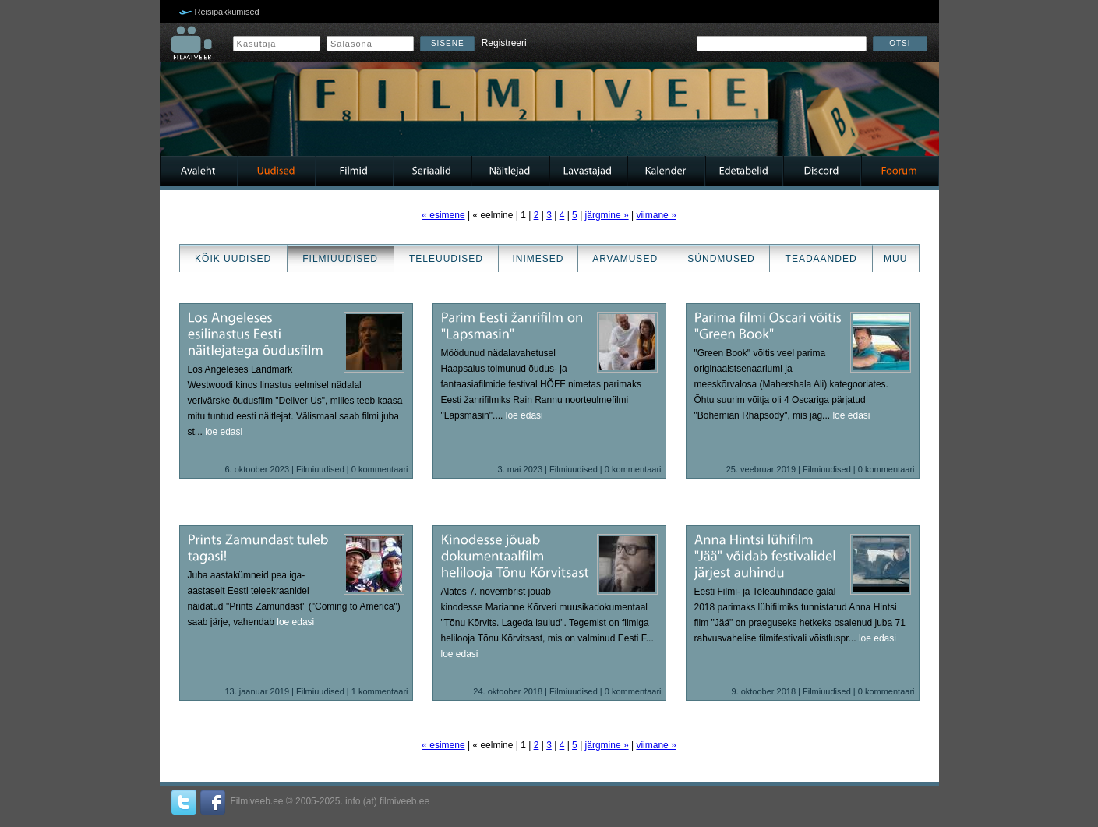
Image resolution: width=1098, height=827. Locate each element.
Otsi (899, 43)
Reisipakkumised (227, 11)
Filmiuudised (340, 258)
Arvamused (625, 258)
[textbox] (782, 43)
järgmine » (607, 215)
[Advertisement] (47, 414)
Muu (895, 258)
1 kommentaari (379, 691)
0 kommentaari (379, 469)
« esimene (443, 215)
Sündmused (720, 258)
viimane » (656, 215)
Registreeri (504, 42)
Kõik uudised (233, 258)
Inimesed (538, 258)
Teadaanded (821, 258)
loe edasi (223, 431)
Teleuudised (446, 258)
